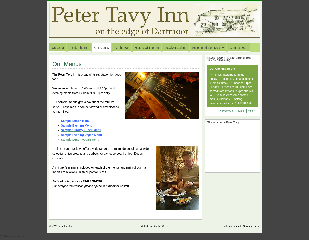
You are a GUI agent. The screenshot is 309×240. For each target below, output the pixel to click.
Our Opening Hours (222, 68)
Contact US (239, 48)
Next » (251, 110)
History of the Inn (147, 47)
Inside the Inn (79, 47)
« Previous (226, 110)
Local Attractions (175, 47)
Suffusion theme (12, 236)
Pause (240, 110)
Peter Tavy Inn (65, 226)
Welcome (58, 47)
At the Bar (122, 47)
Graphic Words (160, 226)
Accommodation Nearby (208, 47)
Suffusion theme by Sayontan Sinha (241, 226)
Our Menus (101, 47)
